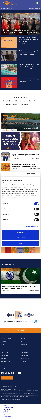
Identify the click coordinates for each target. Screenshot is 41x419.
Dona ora (7, 378)
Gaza (30, 101)
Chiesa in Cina (7, 101)
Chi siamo (4, 341)
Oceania (23, 361)
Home (5, 405)
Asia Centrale (4, 352)
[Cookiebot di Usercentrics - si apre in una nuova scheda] (27, 174)
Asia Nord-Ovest (5, 361)
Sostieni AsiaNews (6, 338)
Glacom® (17, 399)
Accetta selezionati (20, 237)
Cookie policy (11, 399)
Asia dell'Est (4, 358)
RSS (22, 341)
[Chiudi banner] (38, 174)
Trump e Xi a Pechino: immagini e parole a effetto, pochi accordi (25, 155)
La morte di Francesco (10, 104)
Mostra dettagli (30, 226)
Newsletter (24, 344)
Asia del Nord (5, 355)
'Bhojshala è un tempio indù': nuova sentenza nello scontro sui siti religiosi (24, 165)
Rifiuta (20, 243)
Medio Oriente (25, 358)
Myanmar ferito (20, 101)
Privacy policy (4, 399)
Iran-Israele (24, 104)
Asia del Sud (24, 355)
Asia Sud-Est (24, 352)
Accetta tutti (20, 232)
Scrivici (23, 338)
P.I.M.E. (3, 345)
